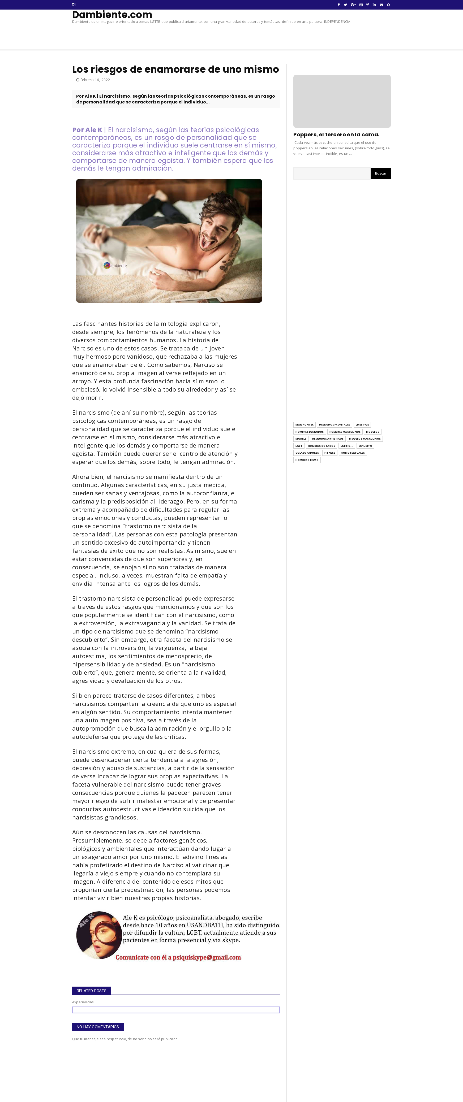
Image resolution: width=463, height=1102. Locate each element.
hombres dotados (321, 446)
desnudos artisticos (328, 438)
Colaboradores (307, 452)
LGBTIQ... (347, 446)
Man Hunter (304, 424)
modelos (372, 431)
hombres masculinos (345, 431)
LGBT (298, 446)
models (300, 438)
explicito (365, 446)
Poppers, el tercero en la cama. (336, 134)
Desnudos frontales (334, 424)
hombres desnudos (309, 431)
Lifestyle (362, 424)
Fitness (329, 452)
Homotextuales (353, 452)
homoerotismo (306, 460)
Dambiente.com (112, 14)
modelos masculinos (365, 438)
